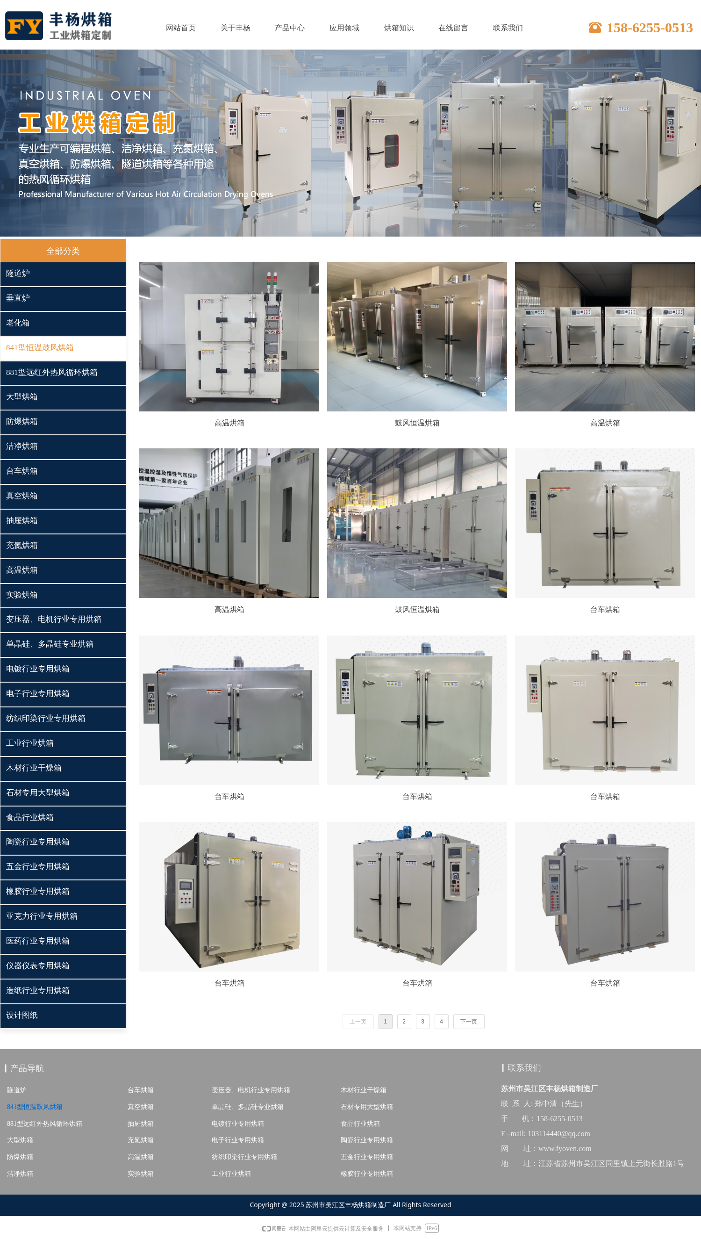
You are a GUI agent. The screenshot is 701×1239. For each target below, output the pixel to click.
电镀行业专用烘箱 (238, 1123)
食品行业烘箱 (360, 1123)
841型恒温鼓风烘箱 (35, 1106)
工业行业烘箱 (231, 1173)
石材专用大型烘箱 (367, 1106)
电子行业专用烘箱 (238, 1140)
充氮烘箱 (141, 1140)
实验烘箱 (141, 1173)
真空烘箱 (141, 1106)
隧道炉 (17, 1090)
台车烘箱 (141, 1090)
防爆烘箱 (20, 1156)
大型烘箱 (20, 1140)
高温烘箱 (141, 1156)
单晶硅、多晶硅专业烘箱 (248, 1106)
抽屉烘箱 (141, 1123)
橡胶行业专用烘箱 (367, 1173)
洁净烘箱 (20, 1173)
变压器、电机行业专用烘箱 (251, 1090)
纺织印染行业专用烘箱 (244, 1156)
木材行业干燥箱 (363, 1090)
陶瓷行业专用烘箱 (367, 1140)
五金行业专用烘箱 (367, 1156)
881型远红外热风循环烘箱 (44, 1123)
